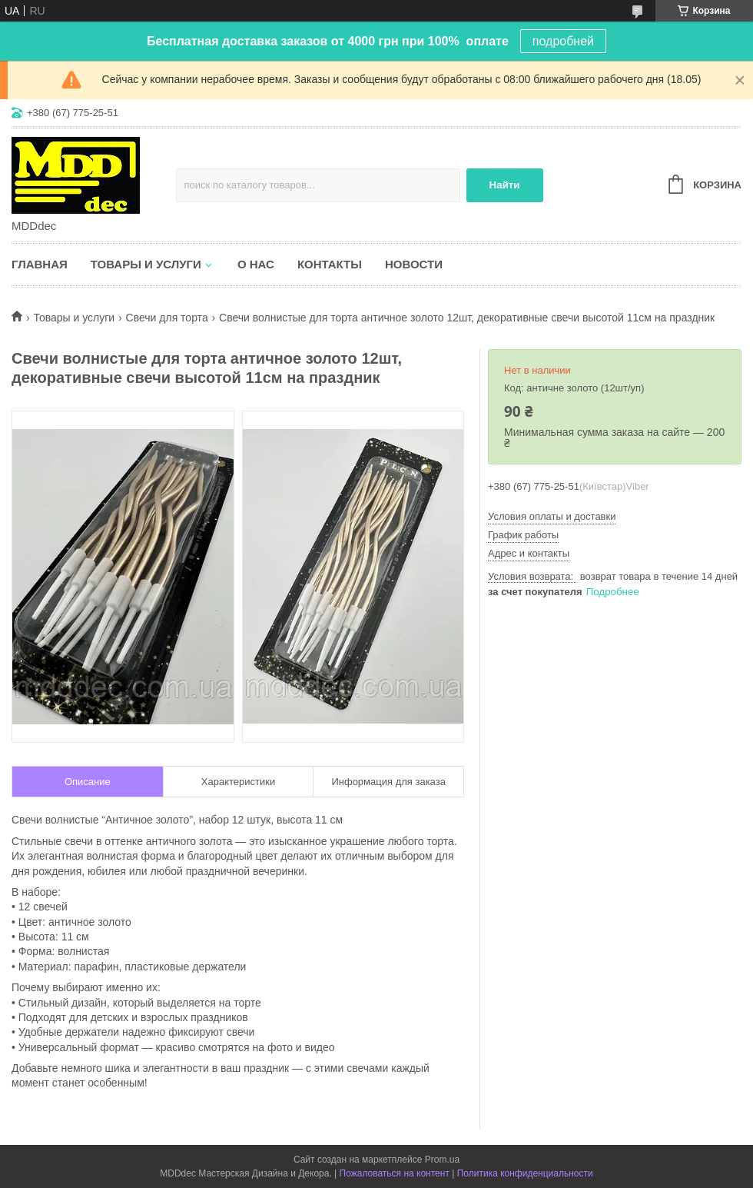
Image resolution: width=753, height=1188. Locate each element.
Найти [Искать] (504, 185)
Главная (40, 264)
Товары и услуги (146, 264)
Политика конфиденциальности (525, 1173)
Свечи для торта (167, 317)
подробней (563, 41)
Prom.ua (442, 1159)
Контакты (329, 264)
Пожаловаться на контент (394, 1173)
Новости (414, 264)
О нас (255, 264)
